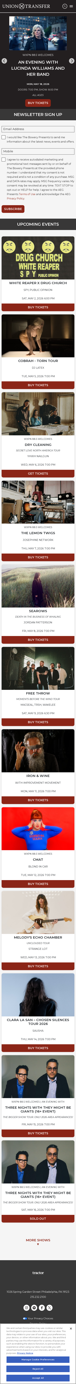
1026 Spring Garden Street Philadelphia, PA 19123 (38, 1291)
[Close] (70, 1329)
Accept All (38, 1379)
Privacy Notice (25, 1354)
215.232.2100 (38, 1296)
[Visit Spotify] (34, 1308)
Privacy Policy (15, 198)
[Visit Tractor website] (38, 1272)
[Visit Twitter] (49, 1308)
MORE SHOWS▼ (38, 1242)
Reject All (38, 1369)
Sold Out (38, 1218)
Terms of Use (27, 194)
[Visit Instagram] (26, 1308)
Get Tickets (38, 473)
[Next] (71, 61)
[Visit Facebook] (42, 1308)
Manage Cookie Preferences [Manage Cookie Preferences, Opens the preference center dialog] (38, 1360)
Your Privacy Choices (40, 1318)
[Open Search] (64, 6)
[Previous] (4, 61)
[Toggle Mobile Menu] (71, 6)
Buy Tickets (38, 103)
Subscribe (13, 209)
